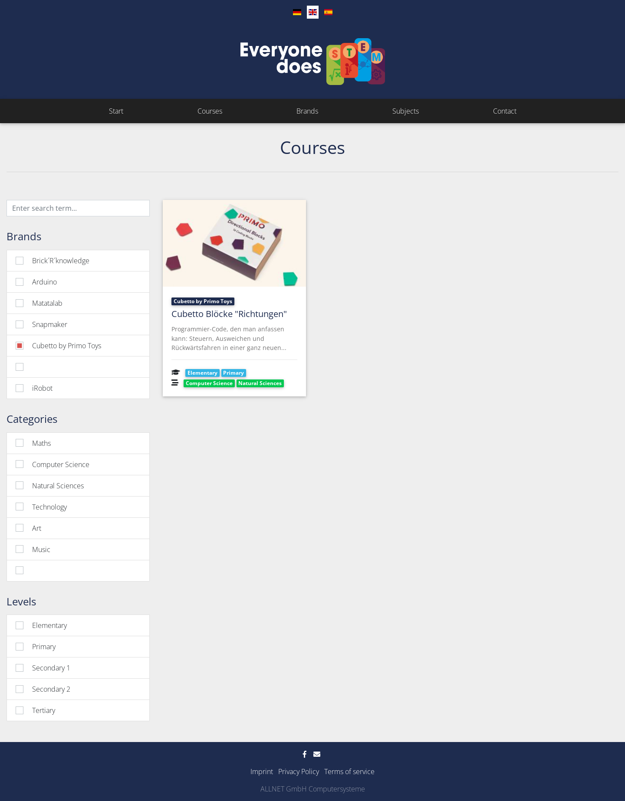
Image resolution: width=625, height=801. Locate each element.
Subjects (405, 111)
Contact (504, 111)
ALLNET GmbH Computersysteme (312, 789)
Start (116, 111)
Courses (209, 111)
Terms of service (349, 771)
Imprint (261, 771)
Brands (307, 111)
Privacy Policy (298, 771)
